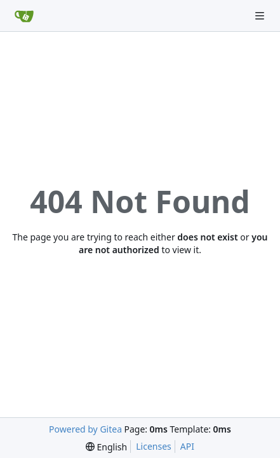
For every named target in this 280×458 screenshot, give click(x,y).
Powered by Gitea (85, 429)
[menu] (106, 447)
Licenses (153, 446)
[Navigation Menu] (261, 15)
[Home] (24, 15)
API (187, 446)
